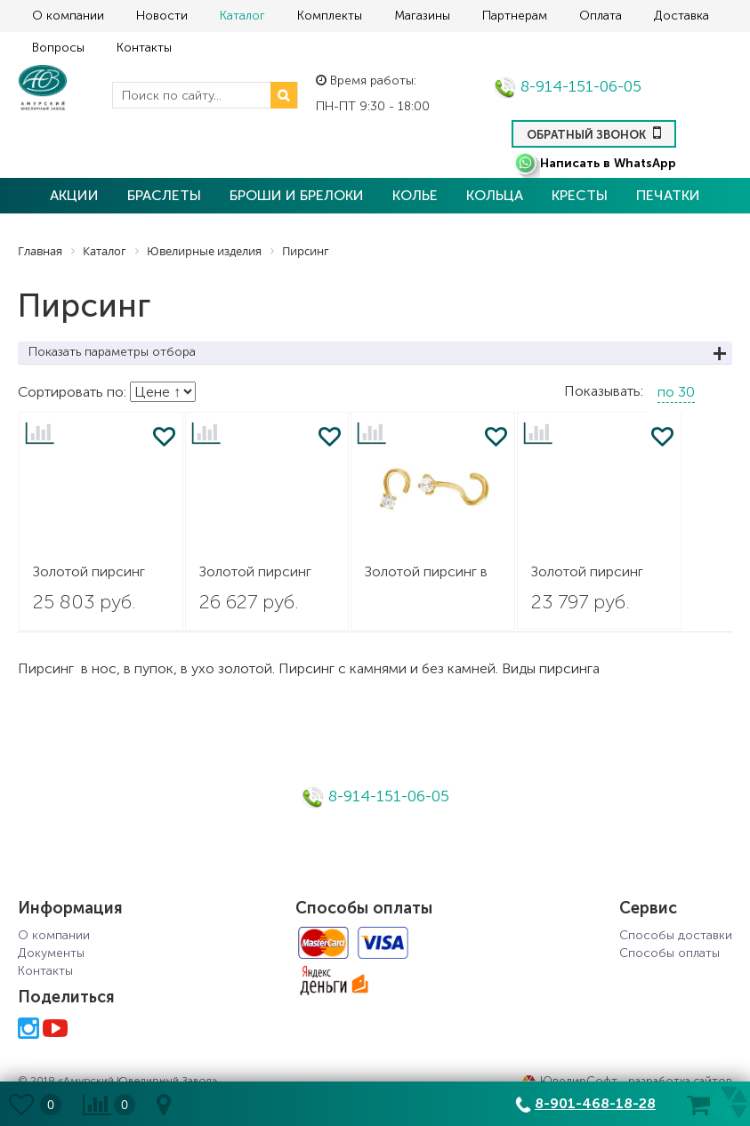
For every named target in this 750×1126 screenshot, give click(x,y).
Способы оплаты (669, 953)
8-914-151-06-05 (567, 86)
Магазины (422, 15)
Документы (51, 953)
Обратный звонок (594, 132)
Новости (162, 15)
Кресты (580, 195)
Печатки (668, 195)
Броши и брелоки (297, 195)
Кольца (494, 195)
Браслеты (164, 195)
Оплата (600, 15)
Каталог (242, 15)
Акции (74, 195)
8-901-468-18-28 (595, 1103)
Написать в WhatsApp (594, 163)
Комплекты (329, 15)
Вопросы (58, 47)
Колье (415, 195)
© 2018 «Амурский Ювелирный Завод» (117, 1080)
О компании (68, 15)
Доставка (681, 15)
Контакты (144, 47)
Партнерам (514, 15)
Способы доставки (675, 935)
